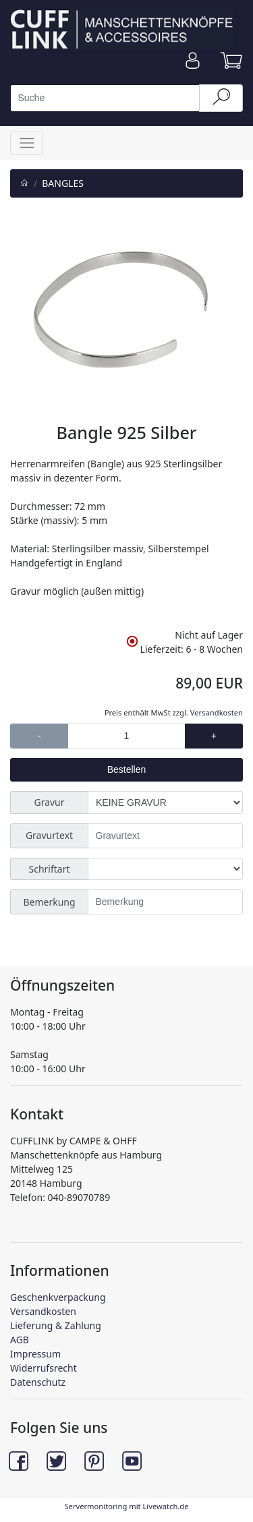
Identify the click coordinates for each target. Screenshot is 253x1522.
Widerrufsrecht (43, 1368)
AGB (19, 1339)
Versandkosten (216, 712)
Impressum (35, 1353)
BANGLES (63, 183)
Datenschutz (37, 1382)
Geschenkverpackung (58, 1297)
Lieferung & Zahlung (55, 1325)
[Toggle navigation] (26, 142)
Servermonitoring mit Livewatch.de (126, 1506)
